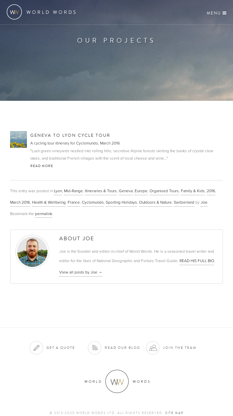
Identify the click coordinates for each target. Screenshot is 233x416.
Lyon (58, 191)
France (74, 202)
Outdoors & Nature (155, 202)
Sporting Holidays (121, 202)
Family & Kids (193, 191)
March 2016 (20, 202)
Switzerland (184, 202)
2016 (211, 191)
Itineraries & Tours (101, 191)
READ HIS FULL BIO (196, 260)
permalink (43, 213)
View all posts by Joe (80, 272)
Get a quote (60, 347)
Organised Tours (164, 191)
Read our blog (122, 347)
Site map (174, 413)
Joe (204, 202)
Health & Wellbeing (49, 202)
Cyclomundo (93, 202)
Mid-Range (73, 191)
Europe (141, 191)
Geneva (126, 191)
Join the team (180, 347)
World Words (43, 11)
